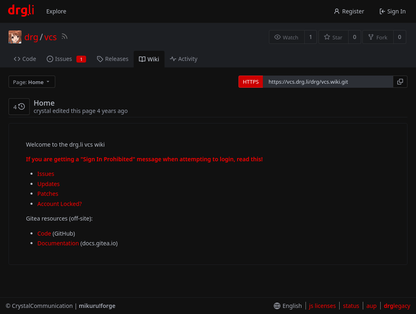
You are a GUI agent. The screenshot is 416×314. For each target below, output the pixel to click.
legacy (397, 306)
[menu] (32, 82)
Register (349, 11)
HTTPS (251, 81)
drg (31, 37)
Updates (48, 184)
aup (371, 306)
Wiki (149, 59)
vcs (50, 37)
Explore (56, 11)
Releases (112, 59)
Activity (183, 59)
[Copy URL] (400, 82)
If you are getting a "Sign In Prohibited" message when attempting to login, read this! (144, 159)
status (351, 306)
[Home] (21, 11)
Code (25, 59)
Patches (47, 193)
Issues (66, 59)
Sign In (392, 11)
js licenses (322, 306)
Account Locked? (59, 204)
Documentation (58, 243)
